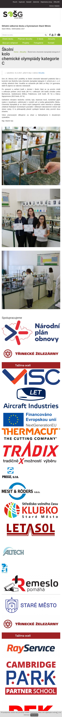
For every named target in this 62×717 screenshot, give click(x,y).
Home (16, 52)
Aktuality (23, 52)
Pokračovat (34, 715)
